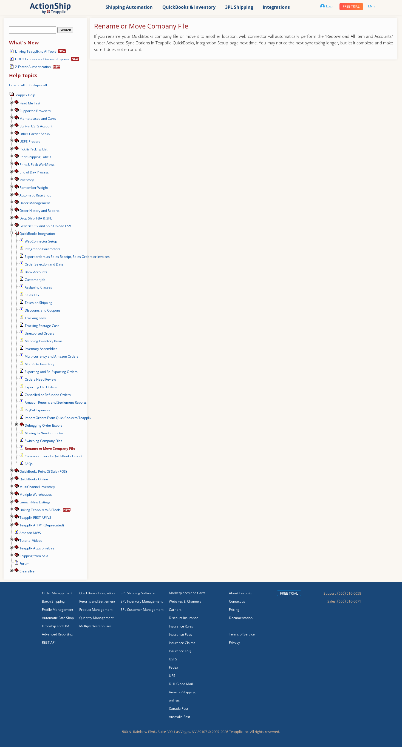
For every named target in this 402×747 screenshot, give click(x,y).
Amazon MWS (30, 533)
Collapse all (38, 85)
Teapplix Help (22, 95)
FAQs (29, 463)
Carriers (175, 609)
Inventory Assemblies (41, 348)
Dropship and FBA (55, 626)
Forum (24, 563)
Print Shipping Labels (35, 157)
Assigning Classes (38, 287)
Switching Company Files (43, 440)
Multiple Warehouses (35, 494)
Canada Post (178, 708)
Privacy (234, 642)
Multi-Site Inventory (39, 364)
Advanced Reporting (57, 634)
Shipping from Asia (33, 556)
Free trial (351, 6)
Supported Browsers (35, 111)
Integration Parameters (42, 249)
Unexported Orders (39, 333)
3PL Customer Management (142, 609)
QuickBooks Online (33, 479)
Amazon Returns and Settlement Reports (56, 402)
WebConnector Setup (41, 241)
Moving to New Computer (44, 433)
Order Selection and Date (44, 264)
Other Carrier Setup (34, 134)
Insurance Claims (182, 642)
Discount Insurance (183, 617)
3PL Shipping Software (138, 593)
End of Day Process (34, 172)
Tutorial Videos (30, 540)
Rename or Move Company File (50, 448)
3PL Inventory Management (142, 601)
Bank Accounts (36, 272)
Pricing (234, 609)
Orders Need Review (40, 379)
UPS (172, 675)
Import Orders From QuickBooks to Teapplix (58, 417)
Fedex (173, 667)
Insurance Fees (180, 634)
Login (327, 6)
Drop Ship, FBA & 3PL (35, 218)
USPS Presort (29, 141)
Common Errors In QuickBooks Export (53, 456)
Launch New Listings (34, 502)
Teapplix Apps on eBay (36, 548)
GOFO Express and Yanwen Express (42, 59)
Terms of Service (242, 634)
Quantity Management (96, 617)
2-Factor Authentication (33, 66)
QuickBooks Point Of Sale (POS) (43, 471)
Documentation (241, 617)
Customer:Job (35, 279)
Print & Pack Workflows (37, 164)
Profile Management (57, 609)
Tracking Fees (35, 318)
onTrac (174, 700)
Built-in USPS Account (35, 126)
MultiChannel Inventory (37, 486)
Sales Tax (32, 295)
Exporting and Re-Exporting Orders (51, 371)
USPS (173, 659)
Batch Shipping (53, 601)
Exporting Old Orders (41, 387)
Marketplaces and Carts (37, 118)
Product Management (95, 609)
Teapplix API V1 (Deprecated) (41, 525)
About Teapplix (240, 593)
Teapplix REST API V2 (35, 517)
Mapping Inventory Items (44, 341)
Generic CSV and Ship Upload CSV (45, 226)
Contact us (237, 601)
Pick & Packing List (33, 149)
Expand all (17, 85)
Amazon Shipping (182, 692)
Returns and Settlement (97, 601)
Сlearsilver (27, 571)
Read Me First (29, 103)
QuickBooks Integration (37, 233)
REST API (48, 642)
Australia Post (179, 716)
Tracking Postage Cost (42, 325)
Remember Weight (33, 187)
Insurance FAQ (180, 651)
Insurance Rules (181, 626)
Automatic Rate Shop (35, 195)
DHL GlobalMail (181, 684)
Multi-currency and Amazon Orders (51, 356)
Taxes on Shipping (38, 302)
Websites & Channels (185, 601)
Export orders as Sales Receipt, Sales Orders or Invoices (67, 256)
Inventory (26, 180)
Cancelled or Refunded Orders (48, 394)
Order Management (34, 203)
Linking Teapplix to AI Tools (35, 51)
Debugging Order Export (43, 425)
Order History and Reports (39, 210)
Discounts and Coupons (43, 310)
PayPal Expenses (37, 410)
